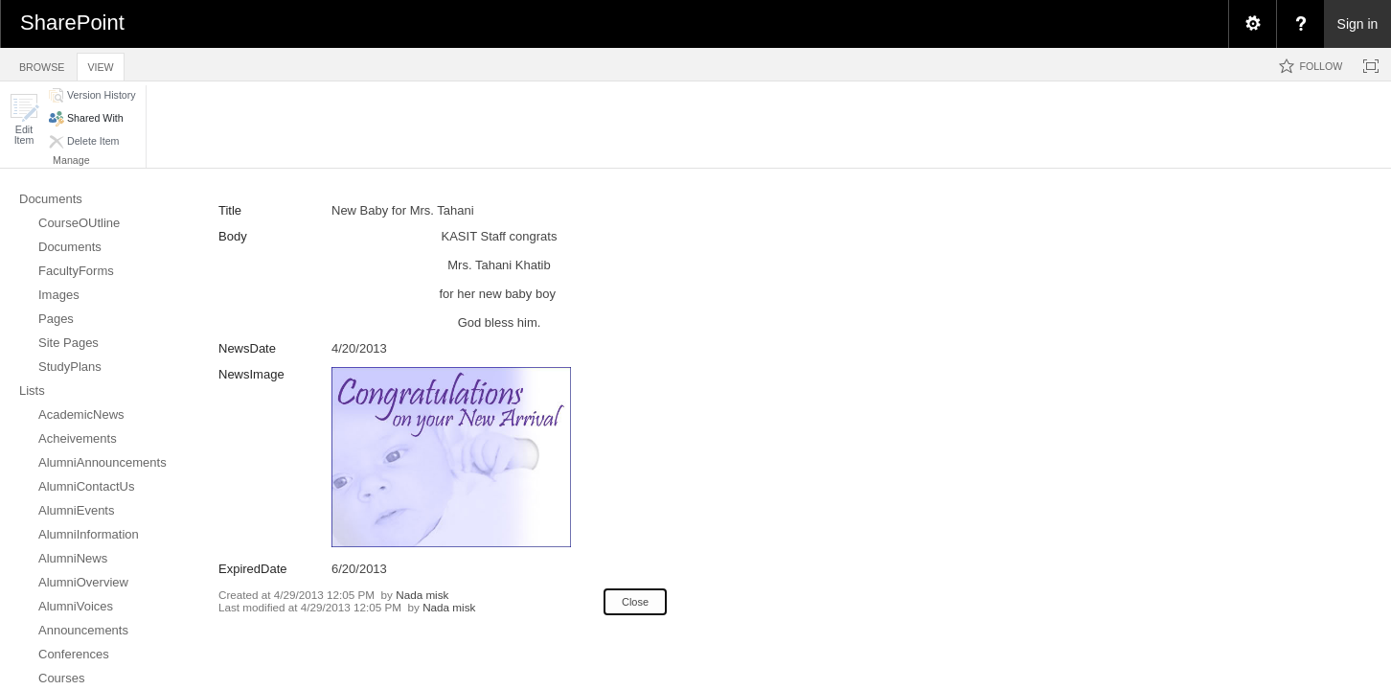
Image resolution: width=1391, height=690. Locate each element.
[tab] (42, 64)
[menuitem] (1252, 24)
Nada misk (422, 594)
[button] (24, 119)
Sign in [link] (1358, 24)
